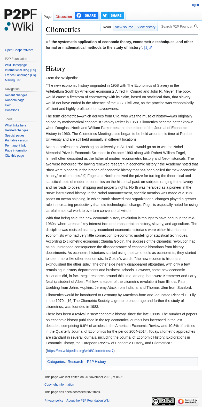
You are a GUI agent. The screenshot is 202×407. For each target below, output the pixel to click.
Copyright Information (59, 384)
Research (75, 362)
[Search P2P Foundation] (180, 26)
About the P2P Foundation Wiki (88, 400)
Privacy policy (53, 400)
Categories (56, 362)
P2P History (96, 362)
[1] (146, 47)
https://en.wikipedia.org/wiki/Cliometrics (78, 351)
